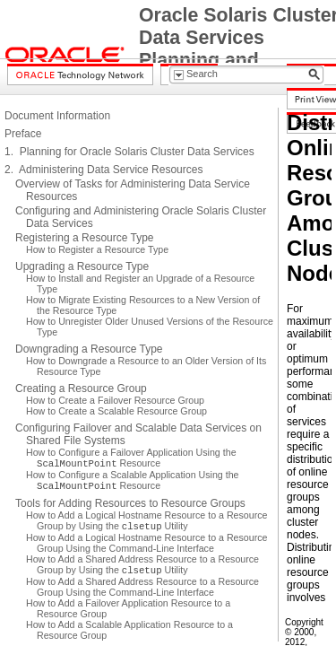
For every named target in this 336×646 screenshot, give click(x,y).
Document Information (57, 115)
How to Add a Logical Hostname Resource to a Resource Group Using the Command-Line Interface (147, 543)
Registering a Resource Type (84, 237)
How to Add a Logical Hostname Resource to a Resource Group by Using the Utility (147, 520)
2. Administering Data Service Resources (103, 169)
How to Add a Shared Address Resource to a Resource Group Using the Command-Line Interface (142, 587)
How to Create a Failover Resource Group (115, 400)
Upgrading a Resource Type (82, 266)
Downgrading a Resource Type (89, 349)
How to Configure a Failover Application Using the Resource (131, 457)
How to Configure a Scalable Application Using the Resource (132, 480)
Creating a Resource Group (81, 388)
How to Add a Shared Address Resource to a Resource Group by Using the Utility (142, 564)
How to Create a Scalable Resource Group (116, 411)
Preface (22, 133)
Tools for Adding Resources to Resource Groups (130, 503)
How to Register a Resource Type (97, 249)
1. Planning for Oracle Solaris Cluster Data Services (129, 151)
